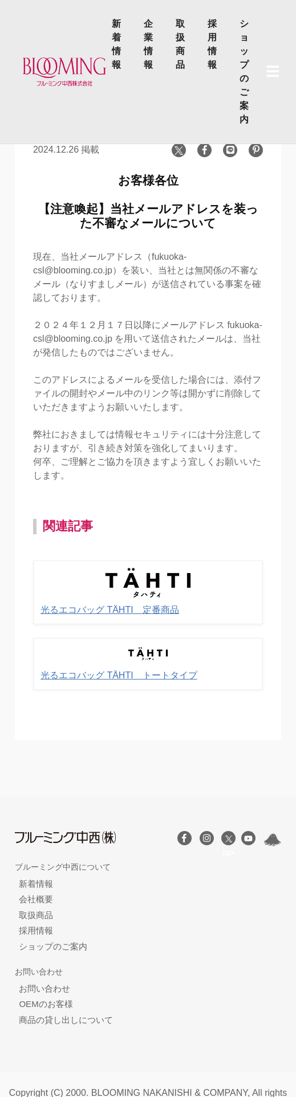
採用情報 (212, 44)
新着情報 (116, 44)
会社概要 (36, 899)
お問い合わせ (44, 988)
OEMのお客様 (45, 1004)
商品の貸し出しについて (66, 1020)
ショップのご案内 (244, 71)
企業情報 (148, 44)
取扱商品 (180, 44)
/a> (228, 840)
